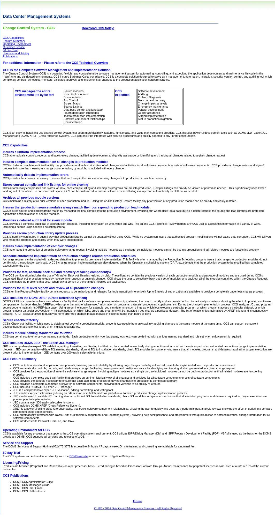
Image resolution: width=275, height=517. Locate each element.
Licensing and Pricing (16, 53)
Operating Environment (17, 44)
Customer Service (14, 47)
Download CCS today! (98, 28)
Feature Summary (14, 40)
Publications (10, 56)
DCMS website (79, 456)
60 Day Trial (10, 50)
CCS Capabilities (13, 37)
